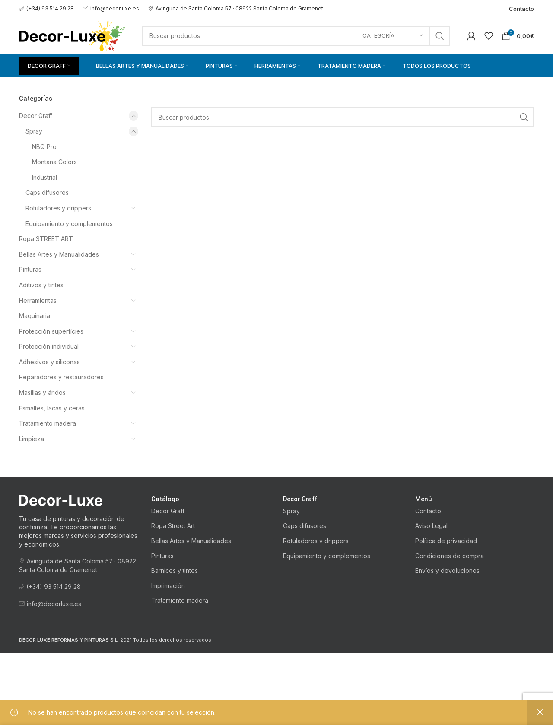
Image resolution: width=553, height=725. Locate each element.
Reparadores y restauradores (61, 377)
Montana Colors (54, 161)
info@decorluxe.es (111, 8)
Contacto (428, 511)
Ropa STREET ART (46, 238)
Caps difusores (47, 192)
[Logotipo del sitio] (72, 34)
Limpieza (31, 438)
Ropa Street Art (173, 525)
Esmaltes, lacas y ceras (52, 408)
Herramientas (38, 300)
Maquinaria (34, 315)
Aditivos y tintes (41, 285)
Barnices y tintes (174, 570)
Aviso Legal (431, 525)
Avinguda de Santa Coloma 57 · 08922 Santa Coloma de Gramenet (235, 8)
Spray (33, 131)
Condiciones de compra (449, 556)
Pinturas (30, 269)
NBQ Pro (44, 146)
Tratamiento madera (47, 423)
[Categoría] (393, 36)
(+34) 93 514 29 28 (46, 8)
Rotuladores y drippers (58, 208)
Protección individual (49, 346)
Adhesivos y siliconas (49, 362)
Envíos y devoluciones (447, 570)
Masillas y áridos (42, 392)
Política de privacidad (446, 540)
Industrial (44, 177)
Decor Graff (35, 115)
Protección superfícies (51, 331)
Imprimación (168, 585)
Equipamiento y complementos (69, 223)
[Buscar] (296, 36)
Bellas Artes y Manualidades (59, 254)
